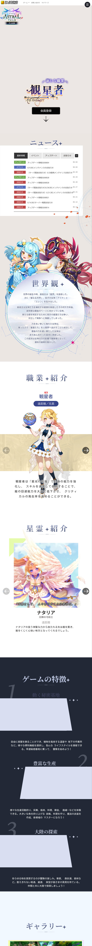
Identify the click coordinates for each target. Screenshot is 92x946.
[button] (85, 450)
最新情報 (21, 156)
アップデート (51, 156)
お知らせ (67, 156)
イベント (35, 156)
